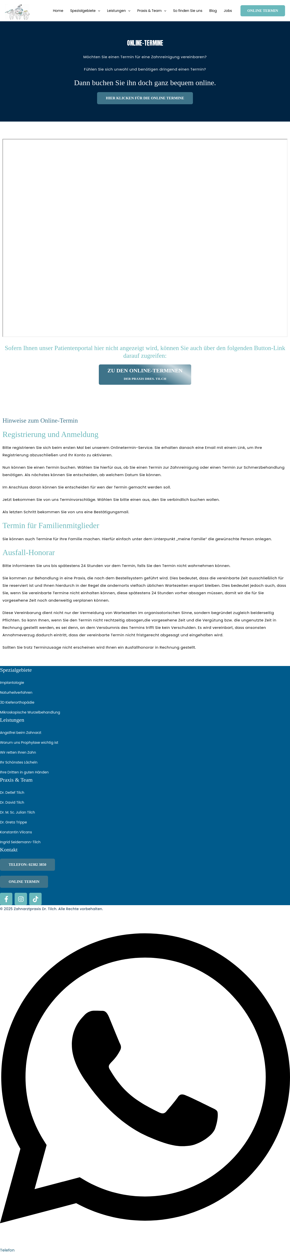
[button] (98, 10)
